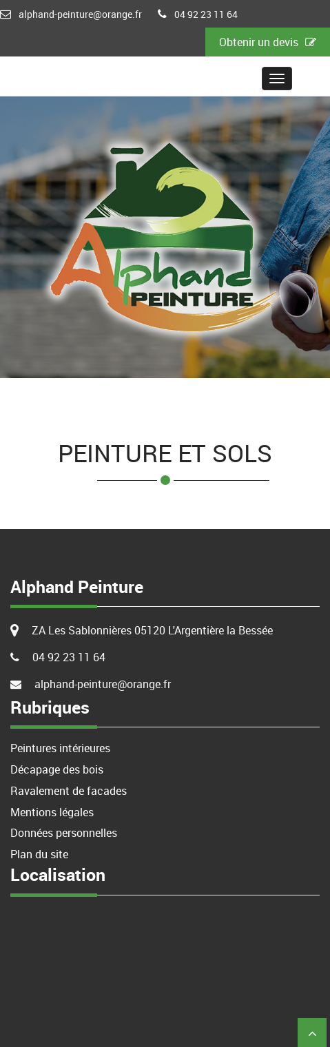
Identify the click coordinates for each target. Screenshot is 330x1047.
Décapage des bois (56, 769)
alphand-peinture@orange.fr (80, 14)
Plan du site (39, 854)
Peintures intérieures (60, 748)
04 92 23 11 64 (206, 14)
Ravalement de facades (68, 790)
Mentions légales (52, 812)
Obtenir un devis (267, 42)
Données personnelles (63, 832)
